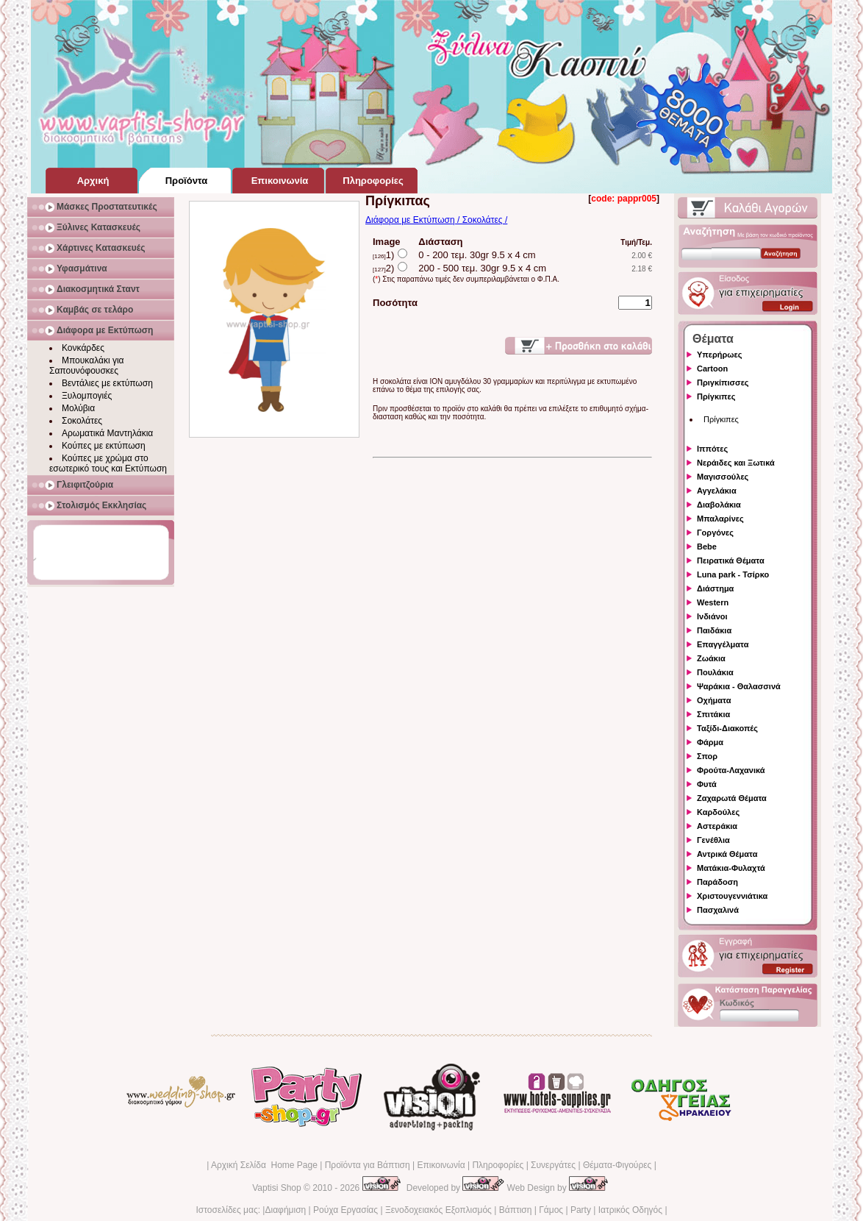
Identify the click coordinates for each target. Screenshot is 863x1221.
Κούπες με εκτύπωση (104, 446)
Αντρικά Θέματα (727, 854)
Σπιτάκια (713, 714)
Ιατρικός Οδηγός (630, 1210)
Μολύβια (78, 408)
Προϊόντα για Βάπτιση (367, 1165)
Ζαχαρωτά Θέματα (732, 798)
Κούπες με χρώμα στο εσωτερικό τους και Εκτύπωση (108, 463)
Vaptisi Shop (276, 1188)
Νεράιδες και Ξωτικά (736, 462)
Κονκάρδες (83, 348)
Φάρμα (710, 742)
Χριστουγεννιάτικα (732, 895)
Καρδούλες (718, 812)
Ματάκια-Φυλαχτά (731, 868)
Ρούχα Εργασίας (345, 1210)
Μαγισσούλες (722, 476)
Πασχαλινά (718, 909)
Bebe (707, 546)
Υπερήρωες (719, 354)
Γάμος (551, 1210)
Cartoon (712, 368)
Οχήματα (714, 700)
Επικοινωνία (441, 1165)
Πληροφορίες (497, 1165)
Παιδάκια (714, 630)
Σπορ (707, 756)
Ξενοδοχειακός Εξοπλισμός (438, 1210)
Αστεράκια (717, 826)
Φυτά (707, 784)
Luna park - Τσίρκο (733, 574)
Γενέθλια (713, 840)
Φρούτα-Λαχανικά (731, 770)
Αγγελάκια (717, 490)
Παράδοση (717, 882)
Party (580, 1210)
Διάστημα (715, 588)
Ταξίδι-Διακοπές (727, 728)
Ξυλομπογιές (87, 396)
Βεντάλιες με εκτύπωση (107, 383)
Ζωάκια (711, 658)
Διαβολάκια (719, 504)
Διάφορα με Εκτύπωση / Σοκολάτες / (436, 220)
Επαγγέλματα (722, 644)
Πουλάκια (715, 672)
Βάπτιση (515, 1210)
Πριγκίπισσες (723, 382)
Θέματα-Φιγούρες (617, 1165)
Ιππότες (712, 448)
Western (712, 602)
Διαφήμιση (285, 1210)
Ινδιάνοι (712, 616)
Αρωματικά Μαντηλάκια (107, 433)
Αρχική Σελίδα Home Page (264, 1165)
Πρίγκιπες (716, 396)
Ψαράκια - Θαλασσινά (739, 686)
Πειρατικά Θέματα (730, 560)
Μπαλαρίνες (720, 518)
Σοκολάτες (82, 421)
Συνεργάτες (553, 1165)
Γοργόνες (715, 532)
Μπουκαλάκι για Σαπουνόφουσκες (86, 365)
